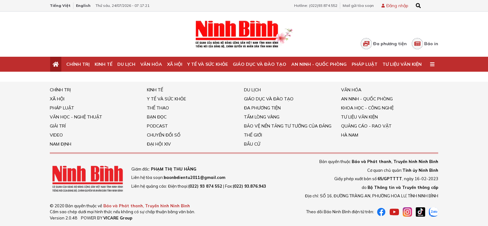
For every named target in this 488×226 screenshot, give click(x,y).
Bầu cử (252, 144)
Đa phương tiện (384, 43)
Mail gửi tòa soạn (358, 5)
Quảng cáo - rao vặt (366, 126)
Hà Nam (349, 135)
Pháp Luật (365, 64)
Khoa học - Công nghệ (367, 108)
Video (56, 135)
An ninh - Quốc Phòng (319, 64)
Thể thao (158, 108)
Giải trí (58, 126)
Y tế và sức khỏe (207, 64)
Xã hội (174, 64)
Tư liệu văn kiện (402, 64)
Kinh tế (103, 64)
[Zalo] (433, 212)
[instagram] (407, 212)
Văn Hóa (151, 64)
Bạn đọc (157, 117)
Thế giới (253, 135)
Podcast (157, 126)
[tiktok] (420, 212)
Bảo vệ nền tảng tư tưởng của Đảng (287, 126)
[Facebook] (381, 212)
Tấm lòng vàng (261, 117)
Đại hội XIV (159, 144)
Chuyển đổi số (164, 135)
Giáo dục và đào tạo (259, 64)
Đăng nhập (397, 5)
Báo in (425, 43)
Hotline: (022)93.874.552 (315, 5)
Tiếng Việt (60, 5)
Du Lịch (126, 64)
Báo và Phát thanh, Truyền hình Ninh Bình (146, 205)
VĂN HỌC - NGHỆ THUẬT (76, 117)
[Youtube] (394, 212)
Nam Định (60, 144)
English (83, 5)
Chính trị (78, 64)
